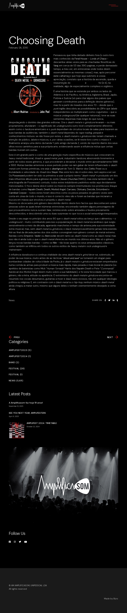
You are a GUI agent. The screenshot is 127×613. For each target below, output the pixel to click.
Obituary (81, 189)
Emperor (28, 235)
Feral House (81, 58)
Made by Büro (111, 598)
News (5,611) (16, 380)
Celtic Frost (95, 168)
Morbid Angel (58, 189)
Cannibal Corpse (18, 192)
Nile (55, 242)
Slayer (55, 172)
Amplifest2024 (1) (20, 356)
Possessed (19, 175)
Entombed (102, 189)
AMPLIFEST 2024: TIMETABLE (42, 423)
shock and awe (71, 258)
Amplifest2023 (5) (20, 350)
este (56, 76)
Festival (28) (17, 368)
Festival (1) (16, 374)
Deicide (91, 189)
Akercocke (51, 235)
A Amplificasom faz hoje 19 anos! (26, 402)
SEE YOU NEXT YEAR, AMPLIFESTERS (27, 412)
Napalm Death (35, 189)
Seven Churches (68, 179)
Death (47, 189)
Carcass (71, 189)
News (12, 300)
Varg (56, 65)
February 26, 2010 (18, 47)
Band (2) (14, 362)
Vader (37, 235)
